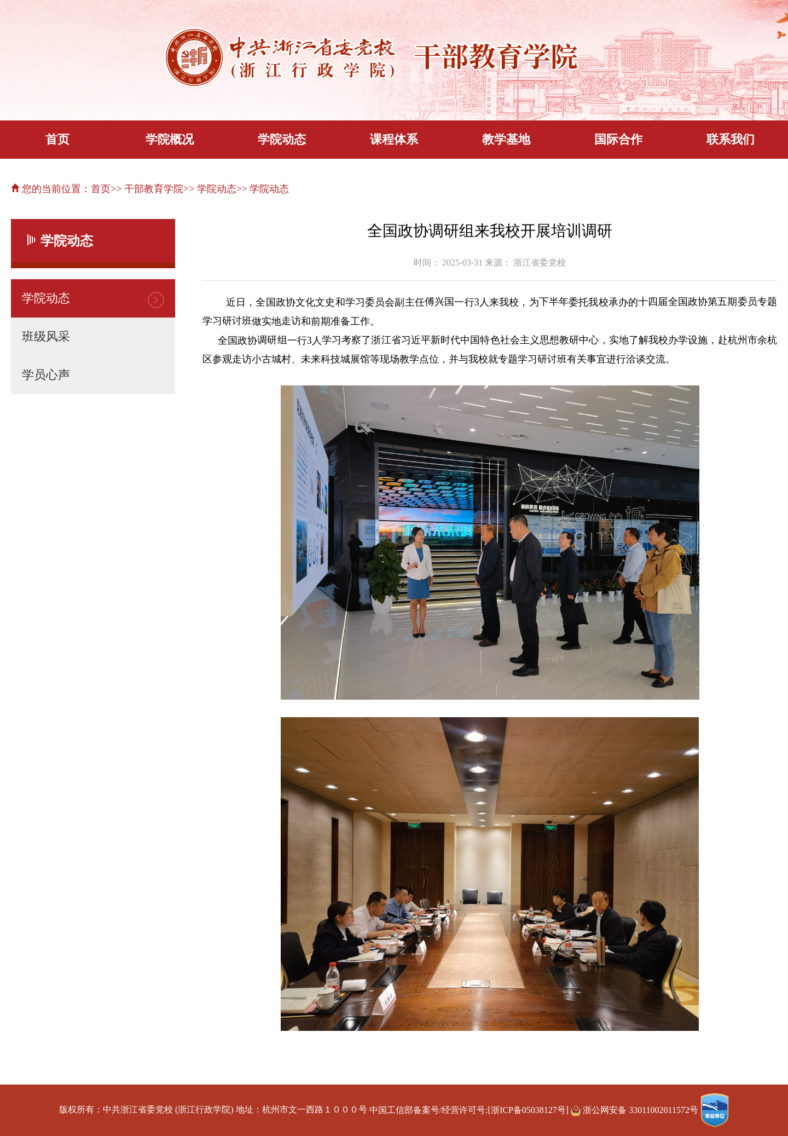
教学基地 (506, 139)
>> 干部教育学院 (147, 188)
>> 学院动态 (209, 188)
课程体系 (394, 139)
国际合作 (618, 139)
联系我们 (730, 139)
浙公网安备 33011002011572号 (635, 1110)
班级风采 (46, 336)
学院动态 (282, 139)
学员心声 (46, 375)
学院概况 (170, 139)
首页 (57, 139)
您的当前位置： (51, 188)
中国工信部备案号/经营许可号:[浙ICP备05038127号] (469, 1110)
